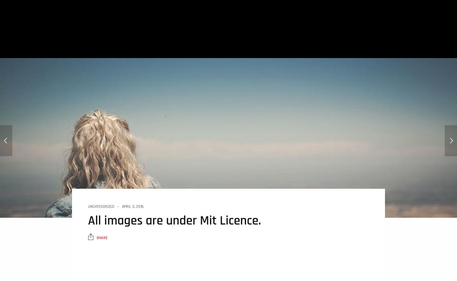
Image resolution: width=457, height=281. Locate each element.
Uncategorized (101, 206)
